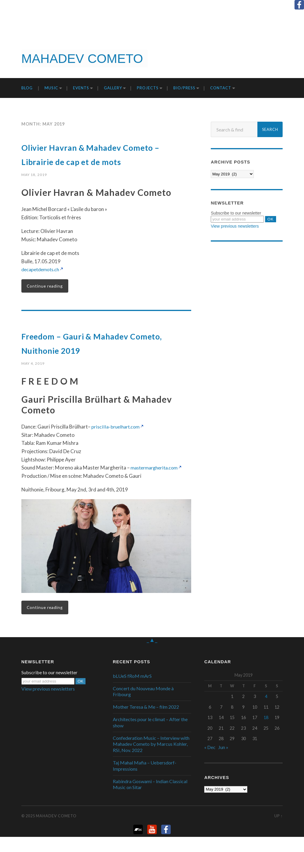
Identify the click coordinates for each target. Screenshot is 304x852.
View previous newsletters (235, 226)
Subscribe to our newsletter (236, 213)
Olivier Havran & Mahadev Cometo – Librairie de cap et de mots (100, 160)
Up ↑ (278, 831)
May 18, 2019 (34, 188)
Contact (220, 87)
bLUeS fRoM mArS (132, 691)
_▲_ (152, 654)
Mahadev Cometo (56, 831)
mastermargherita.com (157, 482)
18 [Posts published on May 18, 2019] (266, 732)
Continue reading (46, 300)
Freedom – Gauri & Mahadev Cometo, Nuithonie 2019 (101, 356)
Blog (27, 87)
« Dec (210, 762)
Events (81, 87)
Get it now (273, 58)
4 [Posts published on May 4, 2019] (266, 711)
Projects (148, 87)
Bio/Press (184, 87)
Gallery (113, 87)
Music (51, 87)
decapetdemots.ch (42, 283)
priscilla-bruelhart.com (116, 441)
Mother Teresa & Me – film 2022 (146, 722)
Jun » (223, 762)
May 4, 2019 (33, 377)
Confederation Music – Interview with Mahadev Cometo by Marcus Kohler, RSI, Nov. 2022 (151, 759)
